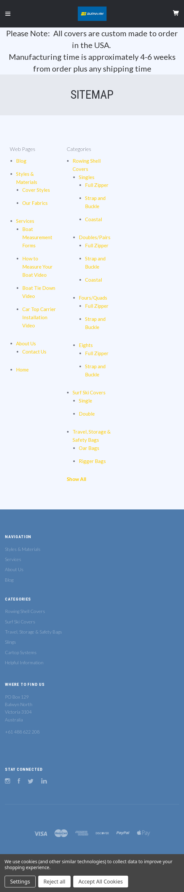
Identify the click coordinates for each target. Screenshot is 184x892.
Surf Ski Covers (89, 392)
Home (22, 369)
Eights (86, 345)
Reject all (54, 881)
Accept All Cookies (100, 881)
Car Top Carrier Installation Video (39, 317)
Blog (21, 161)
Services (25, 221)
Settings (20, 881)
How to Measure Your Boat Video (37, 267)
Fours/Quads (93, 298)
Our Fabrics (35, 203)
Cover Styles (36, 190)
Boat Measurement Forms (37, 237)
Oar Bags (89, 448)
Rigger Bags (92, 461)
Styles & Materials (23, 549)
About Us (26, 343)
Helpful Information (24, 662)
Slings (10, 642)
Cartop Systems (21, 652)
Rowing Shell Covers (25, 611)
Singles (86, 177)
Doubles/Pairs (94, 237)
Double (87, 414)
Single (85, 401)
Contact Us (34, 352)
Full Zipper (97, 185)
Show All (76, 479)
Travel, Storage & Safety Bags (33, 632)
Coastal (93, 219)
